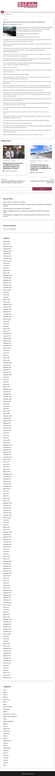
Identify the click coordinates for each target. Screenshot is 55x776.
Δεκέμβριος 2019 (7, 420)
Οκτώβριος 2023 (7, 314)
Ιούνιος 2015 (6, 551)
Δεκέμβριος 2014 (7, 566)
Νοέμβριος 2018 (7, 452)
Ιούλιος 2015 (6, 549)
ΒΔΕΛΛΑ (5, 711)
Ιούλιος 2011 (6, 665)
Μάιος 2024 (6, 297)
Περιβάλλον (6, 750)
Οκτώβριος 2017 (7, 483)
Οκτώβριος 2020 (7, 396)
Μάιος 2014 (6, 583)
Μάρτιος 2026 (6, 244)
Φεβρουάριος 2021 (7, 389)
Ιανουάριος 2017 (7, 505)
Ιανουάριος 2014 (7, 592)
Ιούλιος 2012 (6, 636)
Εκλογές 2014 (6, 728)
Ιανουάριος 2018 (7, 476)
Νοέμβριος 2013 (7, 597)
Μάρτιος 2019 (6, 442)
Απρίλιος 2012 (6, 643)
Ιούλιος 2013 (6, 607)
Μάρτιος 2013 (6, 617)
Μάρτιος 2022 (6, 360)
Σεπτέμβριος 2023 (7, 316)
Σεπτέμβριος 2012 (7, 631)
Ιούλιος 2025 (6, 263)
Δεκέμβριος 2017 (7, 479)
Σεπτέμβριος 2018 (7, 457)
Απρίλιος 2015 (6, 556)
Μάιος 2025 (6, 268)
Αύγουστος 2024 (7, 290)
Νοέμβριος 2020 (7, 394)
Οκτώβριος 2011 (7, 658)
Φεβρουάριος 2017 (7, 503)
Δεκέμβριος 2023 (7, 309)
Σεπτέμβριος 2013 (7, 602)
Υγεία (4, 765)
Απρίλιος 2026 (6, 241)
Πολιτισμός (6, 755)
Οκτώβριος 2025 (7, 256)
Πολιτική (5, 19)
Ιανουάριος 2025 (7, 277)
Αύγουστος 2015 (7, 546)
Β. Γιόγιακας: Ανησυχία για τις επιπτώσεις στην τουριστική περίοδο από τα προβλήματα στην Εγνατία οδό (40, 167)
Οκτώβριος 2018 (7, 454)
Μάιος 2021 (6, 382)
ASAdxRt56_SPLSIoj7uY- (17, 24)
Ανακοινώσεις (6, 699)
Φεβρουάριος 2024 (7, 304)
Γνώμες (5, 719)
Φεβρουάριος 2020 (7, 416)
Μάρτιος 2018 (6, 471)
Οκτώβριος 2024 (7, 285)
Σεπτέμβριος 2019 (7, 428)
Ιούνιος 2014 (6, 580)
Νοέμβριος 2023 (7, 311)
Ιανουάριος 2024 (7, 307)
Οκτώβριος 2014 (7, 571)
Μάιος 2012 (6, 641)
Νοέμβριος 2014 (7, 568)
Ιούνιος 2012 (6, 638)
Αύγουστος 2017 (7, 488)
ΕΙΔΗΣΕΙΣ (5, 723)
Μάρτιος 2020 (6, 413)
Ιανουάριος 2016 (7, 534)
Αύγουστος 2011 (7, 663)
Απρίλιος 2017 (6, 498)
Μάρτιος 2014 (6, 588)
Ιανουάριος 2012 (7, 651)
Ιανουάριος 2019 (7, 447)
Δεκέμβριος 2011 (7, 653)
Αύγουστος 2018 (7, 459)
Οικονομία (5, 743)
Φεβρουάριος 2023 (7, 333)
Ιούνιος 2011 (6, 667)
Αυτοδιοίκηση (6, 709)
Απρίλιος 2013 (6, 614)
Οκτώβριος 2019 (7, 425)
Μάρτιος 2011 (6, 675)
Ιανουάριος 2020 (7, 418)
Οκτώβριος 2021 (7, 372)
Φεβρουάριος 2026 (7, 246)
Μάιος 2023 (6, 326)
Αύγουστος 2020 (7, 401)
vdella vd (15, 170)
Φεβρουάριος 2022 (7, 362)
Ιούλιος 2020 (6, 403)
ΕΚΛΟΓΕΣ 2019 (6, 731)
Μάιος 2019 (6, 437)
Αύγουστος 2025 (7, 261)
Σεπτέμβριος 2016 (7, 515)
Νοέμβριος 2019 (7, 423)
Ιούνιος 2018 (6, 464)
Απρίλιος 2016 (6, 527)
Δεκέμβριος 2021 (7, 367)
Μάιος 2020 (6, 408)
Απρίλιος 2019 (6, 440)
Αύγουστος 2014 (7, 575)
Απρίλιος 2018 (6, 469)
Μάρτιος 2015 (6, 558)
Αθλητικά (5, 697)
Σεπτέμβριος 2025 (7, 258)
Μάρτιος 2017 (6, 500)
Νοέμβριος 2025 (7, 253)
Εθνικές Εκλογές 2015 (8, 721)
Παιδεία (5, 745)
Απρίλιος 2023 (6, 328)
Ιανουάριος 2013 (7, 621)
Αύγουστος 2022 (7, 348)
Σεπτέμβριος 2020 (7, 399)
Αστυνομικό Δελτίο (7, 706)
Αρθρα (4, 704)
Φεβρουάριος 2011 (7, 677)
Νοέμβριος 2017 (7, 481)
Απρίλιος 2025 (6, 270)
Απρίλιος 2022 (6, 357)
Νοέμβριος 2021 (7, 369)
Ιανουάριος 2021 (7, 391)
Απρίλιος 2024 (6, 299)
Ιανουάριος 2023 (7, 336)
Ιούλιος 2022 (6, 350)
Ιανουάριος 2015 (7, 563)
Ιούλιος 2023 (6, 321)
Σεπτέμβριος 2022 (7, 345)
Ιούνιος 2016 (6, 522)
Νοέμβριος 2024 (7, 282)
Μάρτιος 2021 (6, 386)
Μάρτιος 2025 (6, 273)
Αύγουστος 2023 (7, 319)
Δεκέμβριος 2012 (7, 624)
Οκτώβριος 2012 (7, 629)
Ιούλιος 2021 (6, 377)
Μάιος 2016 (6, 525)
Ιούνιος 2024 (6, 294)
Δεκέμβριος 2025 (7, 251)
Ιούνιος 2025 (6, 265)
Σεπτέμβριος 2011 (7, 660)
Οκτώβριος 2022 (7, 343)
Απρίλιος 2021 (6, 384)
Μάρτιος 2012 (6, 646)
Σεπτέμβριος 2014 (7, 573)
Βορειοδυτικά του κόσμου (9, 714)
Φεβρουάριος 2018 (7, 474)
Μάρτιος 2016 (6, 529)
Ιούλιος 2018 (6, 462)
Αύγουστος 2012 (7, 634)
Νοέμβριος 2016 (7, 510)
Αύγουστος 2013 (7, 605)
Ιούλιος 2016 (6, 520)
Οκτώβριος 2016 (7, 512)
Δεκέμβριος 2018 (7, 449)
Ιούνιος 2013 (6, 609)
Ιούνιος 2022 (6, 353)
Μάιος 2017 (6, 495)
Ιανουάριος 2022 (7, 365)
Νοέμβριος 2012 (7, 626)
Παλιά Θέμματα (6, 748)
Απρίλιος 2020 (6, 411)
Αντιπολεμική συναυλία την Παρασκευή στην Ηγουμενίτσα (17, 208)
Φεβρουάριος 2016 (7, 532)
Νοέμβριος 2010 (7, 740)
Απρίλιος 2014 (6, 585)
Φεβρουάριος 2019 (7, 445)
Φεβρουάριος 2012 (7, 648)
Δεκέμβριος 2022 (7, 338)
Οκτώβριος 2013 (7, 600)
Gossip (4, 689)
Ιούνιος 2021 (6, 379)
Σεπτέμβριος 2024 (7, 287)
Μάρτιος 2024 (6, 302)
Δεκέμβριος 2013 (7, 595)
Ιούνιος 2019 (6, 435)
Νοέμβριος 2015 (7, 539)
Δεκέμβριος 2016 (7, 508)
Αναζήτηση (42, 188)
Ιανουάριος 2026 (7, 248)
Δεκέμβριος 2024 (7, 280)
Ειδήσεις (5, 726)
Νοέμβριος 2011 (7, 655)
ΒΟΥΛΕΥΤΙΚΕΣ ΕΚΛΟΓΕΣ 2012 (10, 716)
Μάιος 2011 (6, 670)
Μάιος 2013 (6, 612)
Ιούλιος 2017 (6, 491)
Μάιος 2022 (6, 355)
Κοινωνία (46, 160)
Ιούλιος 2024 (6, 292)
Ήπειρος (41, 160)
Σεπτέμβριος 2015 (7, 544)
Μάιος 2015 (6, 554)
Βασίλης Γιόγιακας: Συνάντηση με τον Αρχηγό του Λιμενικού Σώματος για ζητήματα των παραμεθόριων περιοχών (13, 165)
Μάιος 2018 (6, 466)
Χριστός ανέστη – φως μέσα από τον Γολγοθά (14, 202)
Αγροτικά (5, 694)
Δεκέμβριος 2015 (7, 537)
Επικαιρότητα (6, 160)
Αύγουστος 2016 (7, 517)
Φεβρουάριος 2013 (7, 619)
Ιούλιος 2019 (6, 432)
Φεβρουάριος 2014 (7, 590)
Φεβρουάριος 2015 (7, 561)
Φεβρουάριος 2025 (7, 275)
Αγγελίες (5, 692)
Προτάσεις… (6, 757)
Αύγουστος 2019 (7, 430)
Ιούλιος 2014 (6, 578)
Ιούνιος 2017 (6, 493)
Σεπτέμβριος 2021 (7, 374)
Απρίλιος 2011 (6, 672)
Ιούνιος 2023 (6, 323)
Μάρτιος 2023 (6, 331)
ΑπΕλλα (5, 702)
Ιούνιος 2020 (6, 406)
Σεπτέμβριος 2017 (7, 486)
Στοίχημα (5, 762)
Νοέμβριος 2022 (7, 340)
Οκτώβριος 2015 (7, 542)
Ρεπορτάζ (5, 760)
